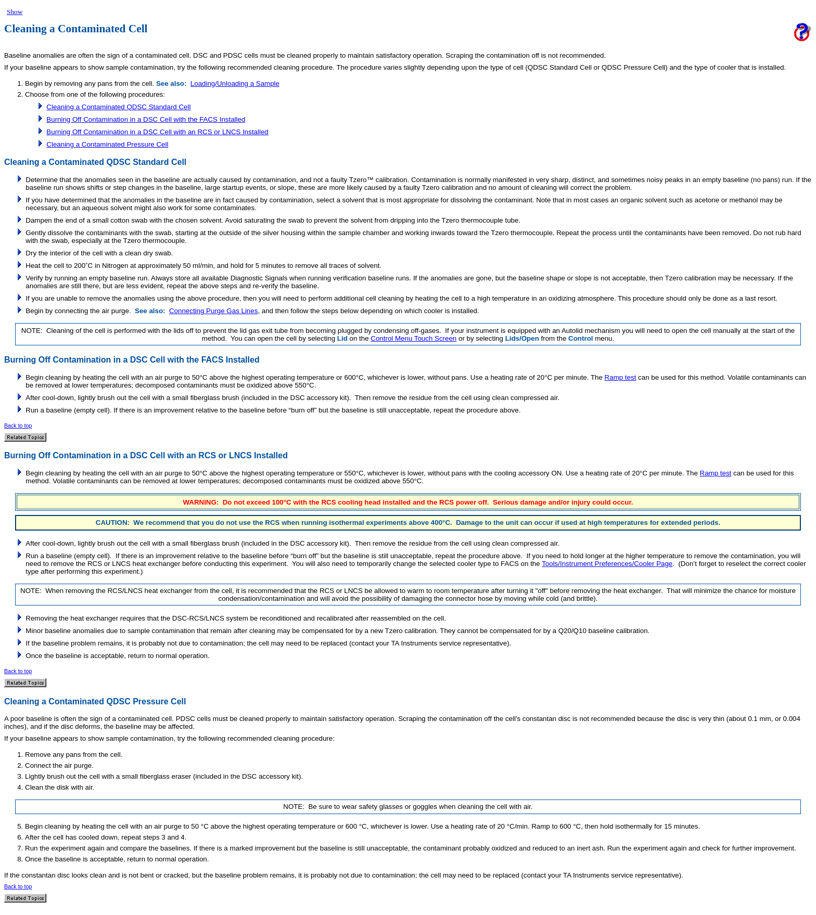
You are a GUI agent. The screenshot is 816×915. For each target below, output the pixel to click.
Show (14, 12)
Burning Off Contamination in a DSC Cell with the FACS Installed (145, 119)
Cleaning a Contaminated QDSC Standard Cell (118, 107)
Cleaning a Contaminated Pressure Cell (107, 144)
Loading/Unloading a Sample (234, 83)
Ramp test (620, 377)
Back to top (18, 425)
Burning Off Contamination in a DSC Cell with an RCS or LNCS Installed (157, 132)
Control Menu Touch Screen (413, 338)
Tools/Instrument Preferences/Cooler (598, 564)
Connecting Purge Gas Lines (213, 311)
